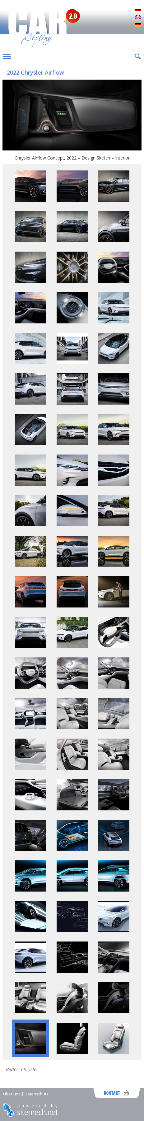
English (138, 17)
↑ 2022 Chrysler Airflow (33, 72)
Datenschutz (37, 1094)
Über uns (12, 1094)
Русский (138, 10)
